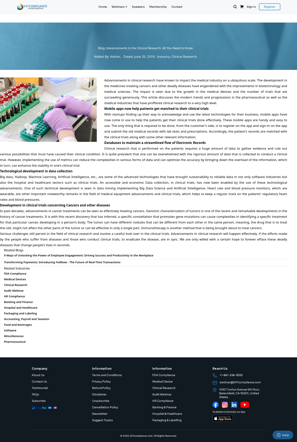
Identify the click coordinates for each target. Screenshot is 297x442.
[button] (235, 6)
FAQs (35, 394)
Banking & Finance (164, 407)
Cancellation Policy (105, 407)
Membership (158, 6)
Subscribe (39, 401)
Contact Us (39, 381)
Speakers (138, 6)
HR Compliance (163, 401)
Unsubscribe (100, 401)
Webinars (119, 6)
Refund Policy (101, 388)
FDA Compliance (163, 375)
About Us (38, 375)
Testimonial (40, 388)
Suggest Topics (102, 420)
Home (102, 6)
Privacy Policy (101, 381)
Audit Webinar (162, 394)
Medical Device (162, 381)
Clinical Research (163, 388)
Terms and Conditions (107, 375)
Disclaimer (99, 394)
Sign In (251, 7)
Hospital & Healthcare (167, 413)
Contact (176, 6)
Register (269, 7)
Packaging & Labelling (166, 420)
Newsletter (100, 413)
